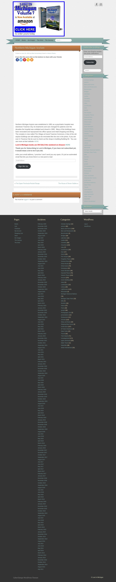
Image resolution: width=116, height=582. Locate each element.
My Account (18, 231)
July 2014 (40, 543)
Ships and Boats (89, 175)
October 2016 (42, 483)
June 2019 (41, 408)
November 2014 (42, 534)
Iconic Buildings (88, 136)
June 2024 (41, 268)
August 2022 (41, 319)
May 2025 (40, 242)
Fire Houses (87, 112)
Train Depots (88, 189)
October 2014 (42, 536)
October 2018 (42, 427)
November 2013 (42, 560)
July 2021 (40, 350)
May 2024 (40, 270)
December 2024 (42, 254)
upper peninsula (88, 194)
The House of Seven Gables (67, 183)
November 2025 (42, 228)
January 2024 (42, 280)
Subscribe (90, 62)
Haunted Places (88, 129)
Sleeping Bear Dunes (90, 178)
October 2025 (42, 231)
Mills (85, 154)
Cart (16, 226)
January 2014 (42, 557)
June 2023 (41, 296)
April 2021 (41, 357)
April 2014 (41, 550)
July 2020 (40, 378)
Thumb (86, 187)
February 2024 (42, 277)
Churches (87, 101)
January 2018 (42, 448)
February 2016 (42, 501)
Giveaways (87, 124)
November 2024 (42, 256)
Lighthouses (87, 145)
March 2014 (41, 553)
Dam (85, 108)
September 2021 (42, 345)
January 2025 (42, 252)
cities (85, 103)
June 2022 (41, 324)
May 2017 (40, 466)
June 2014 (41, 546)
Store (16, 235)
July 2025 (40, 238)
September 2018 (42, 429)
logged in (27, 199)
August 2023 (41, 291)
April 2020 (41, 385)
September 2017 (42, 457)
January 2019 (42, 420)
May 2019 (40, 410)
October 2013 (42, 562)
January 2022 (42, 336)
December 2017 (42, 450)
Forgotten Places (89, 115)
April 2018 (41, 441)
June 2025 (41, 240)
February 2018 (42, 445)
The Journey (49, 40)
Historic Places (51, 53)
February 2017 (42, 473)
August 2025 (41, 235)
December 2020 (42, 366)
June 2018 (41, 436)
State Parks (87, 185)
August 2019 (41, 403)
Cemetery (87, 98)
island (86, 138)
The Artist (40, 40)
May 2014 (40, 548)
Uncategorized (88, 192)
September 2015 (42, 513)
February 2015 (42, 529)
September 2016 (42, 485)
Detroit (86, 110)
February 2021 (42, 361)
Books (24, 40)
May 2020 (40, 382)
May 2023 (40, 298)
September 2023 (42, 289)
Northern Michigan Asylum (29, 47)
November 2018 (42, 424)
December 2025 (42, 226)
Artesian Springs (89, 80)
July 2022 (40, 322)
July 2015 (40, 518)
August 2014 (41, 541)
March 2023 (41, 303)
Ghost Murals (88, 119)
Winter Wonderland (89, 201)
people (86, 164)
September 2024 (42, 261)
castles (86, 96)
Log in (86, 224)
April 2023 (41, 301)
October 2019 (42, 399)
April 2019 (41, 413)
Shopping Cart (19, 233)
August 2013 (41, 567)
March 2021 (41, 359)
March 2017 (41, 471)
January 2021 (42, 364)
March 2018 (41, 443)
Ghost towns (87, 122)
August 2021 (41, 347)
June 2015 (41, 520)
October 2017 (42, 455)
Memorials (87, 147)
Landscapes (87, 140)
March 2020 (41, 387)
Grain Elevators (88, 126)
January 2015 (42, 532)
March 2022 (41, 331)
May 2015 (40, 522)
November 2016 (42, 480)
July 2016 (40, 490)
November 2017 (42, 452)
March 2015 (41, 527)
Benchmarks (87, 89)
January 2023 (42, 308)
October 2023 (42, 287)
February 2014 (42, 555)
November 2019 (42, 396)
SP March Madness (89, 182)
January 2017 (42, 476)
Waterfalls (87, 199)
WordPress (87, 226)
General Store (88, 117)
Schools (86, 173)
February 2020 (42, 389)
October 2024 (42, 259)
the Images (31, 40)
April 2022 (41, 329)
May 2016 (40, 494)
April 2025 (41, 245)
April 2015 (41, 525)
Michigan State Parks (90, 152)
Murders (86, 157)
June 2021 (41, 352)
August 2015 (41, 515)
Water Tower (87, 196)
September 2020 (42, 373)
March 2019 (41, 415)
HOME (18, 40)
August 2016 (41, 487)
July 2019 (40, 406)
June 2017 (41, 464)
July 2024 (40, 266)
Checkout (17, 228)
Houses (86, 133)
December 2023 (42, 282)
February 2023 (42, 305)
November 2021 (42, 340)
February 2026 (42, 224)
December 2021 (42, 338)
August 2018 (41, 431)
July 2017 (40, 462)
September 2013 (42, 564)
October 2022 (42, 315)
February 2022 (42, 333)
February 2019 (42, 417)
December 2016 (42, 478)
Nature (86, 159)
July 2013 (40, 569)
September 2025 (42, 233)
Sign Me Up (23, 166)
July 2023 (40, 294)
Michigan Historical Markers (92, 150)
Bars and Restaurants (90, 87)
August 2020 (41, 375)
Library (86, 143)
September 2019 (42, 401)
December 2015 (42, 506)
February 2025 (42, 249)
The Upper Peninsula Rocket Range (28, 183)
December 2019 (42, 394)
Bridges (86, 91)
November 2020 (42, 368)
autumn (86, 82)
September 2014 (42, 539)
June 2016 (41, 492)
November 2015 (42, 508)
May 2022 (40, 326)
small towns (87, 180)
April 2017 (41, 469)
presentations (88, 168)
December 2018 (42, 422)
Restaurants (87, 171)
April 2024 (41, 273)
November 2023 (42, 284)
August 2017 (41, 459)
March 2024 (41, 275)
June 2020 (41, 380)
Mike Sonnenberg (36, 53)
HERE (36, 141)
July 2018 (40, 434)
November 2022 (42, 312)
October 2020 (42, 371)
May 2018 (40, 438)
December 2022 (42, 310)
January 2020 (42, 392)
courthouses (87, 105)
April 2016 (41, 497)
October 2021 (42, 343)
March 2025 (41, 247)
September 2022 (42, 317)
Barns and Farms (89, 84)
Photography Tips (89, 166)
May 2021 (40, 354)
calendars (87, 94)
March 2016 (41, 499)
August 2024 (41, 263)
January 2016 (42, 504)
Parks (86, 161)
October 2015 (42, 511)
